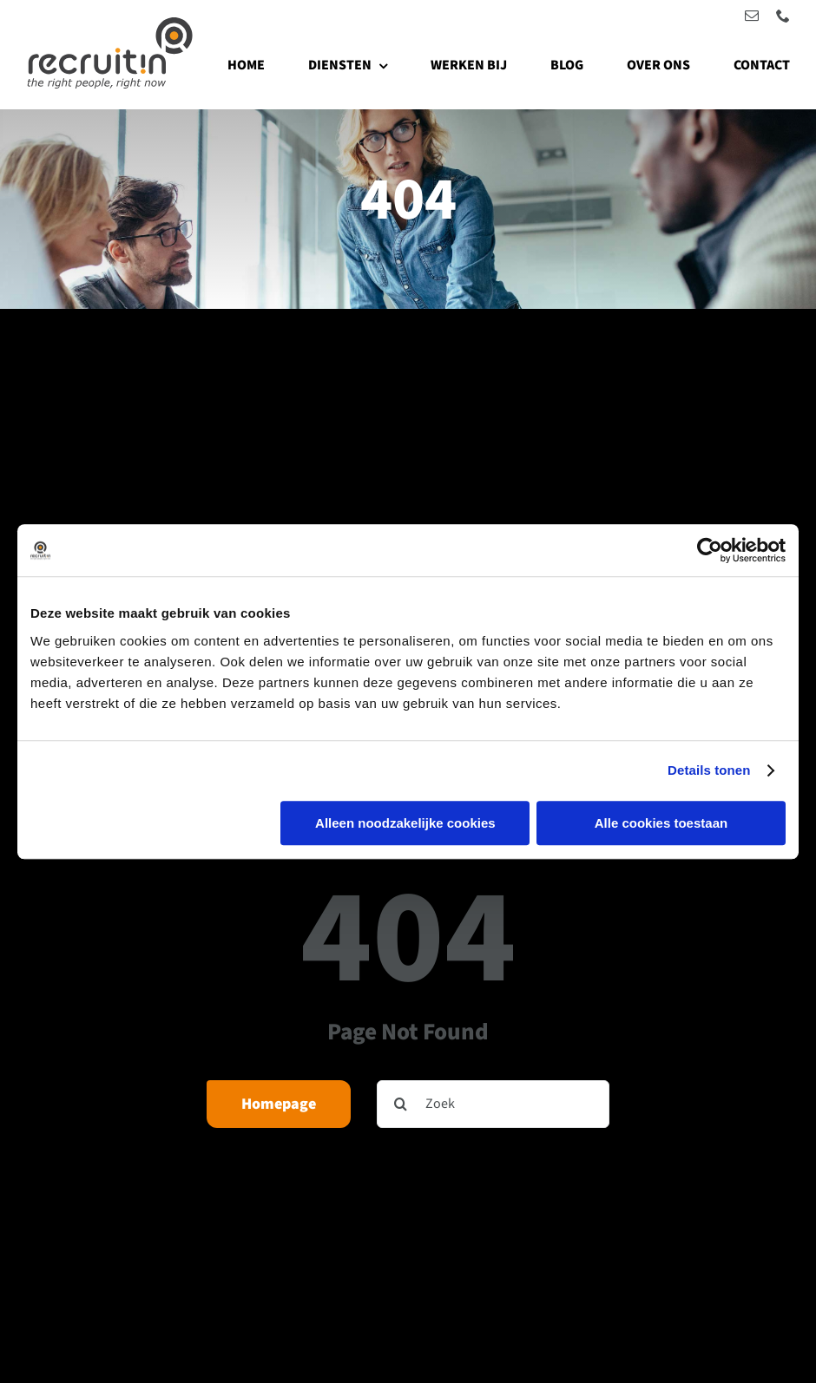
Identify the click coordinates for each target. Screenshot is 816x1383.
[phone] (783, 16)
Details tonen (709, 770)
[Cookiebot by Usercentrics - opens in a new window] (710, 550)
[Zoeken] (400, 1104)
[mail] (752, 16)
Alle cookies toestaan (661, 823)
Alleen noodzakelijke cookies (405, 823)
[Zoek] (493, 1104)
